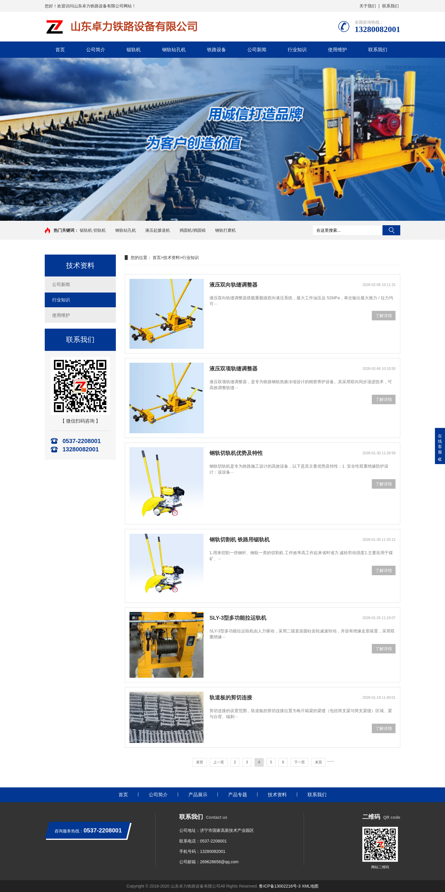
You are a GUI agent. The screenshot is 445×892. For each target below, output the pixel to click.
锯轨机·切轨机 (93, 230)
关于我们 (367, 6)
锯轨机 (134, 49)
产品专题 (237, 794)
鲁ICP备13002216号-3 (279, 886)
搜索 (391, 230)
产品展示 (197, 794)
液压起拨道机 (157, 230)
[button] (220, 215)
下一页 (299, 762)
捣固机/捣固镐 (193, 230)
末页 (318, 762)
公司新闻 (256, 49)
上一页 (218, 762)
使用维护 (337, 49)
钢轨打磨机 (225, 230)
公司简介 (95, 49)
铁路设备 (216, 49)
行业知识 (297, 49)
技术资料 (171, 257)
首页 (60, 49)
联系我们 (390, 6)
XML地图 (310, 886)
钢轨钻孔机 (174, 49)
